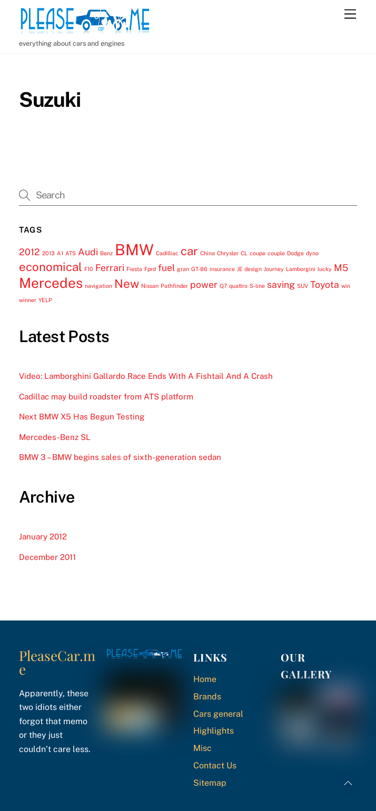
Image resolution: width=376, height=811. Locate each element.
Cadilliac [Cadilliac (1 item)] (167, 253)
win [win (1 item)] (345, 286)
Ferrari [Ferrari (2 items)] (109, 267)
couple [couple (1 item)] (276, 253)
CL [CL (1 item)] (244, 253)
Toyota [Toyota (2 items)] (324, 284)
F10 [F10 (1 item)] (88, 269)
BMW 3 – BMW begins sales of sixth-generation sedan (120, 457)
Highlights (213, 731)
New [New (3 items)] (126, 284)
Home (204, 679)
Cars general (218, 714)
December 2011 (47, 557)
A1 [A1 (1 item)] (60, 253)
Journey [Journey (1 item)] (274, 269)
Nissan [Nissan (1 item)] (150, 286)
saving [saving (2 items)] (281, 284)
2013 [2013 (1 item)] (48, 253)
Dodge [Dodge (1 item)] (295, 253)
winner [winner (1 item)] (27, 300)
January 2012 (43, 536)
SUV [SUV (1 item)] (302, 286)
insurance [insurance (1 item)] (222, 269)
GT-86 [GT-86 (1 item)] (199, 269)
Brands (207, 697)
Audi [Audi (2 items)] (88, 251)
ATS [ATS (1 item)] (70, 253)
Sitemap (209, 783)
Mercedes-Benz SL (55, 437)
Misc (202, 748)
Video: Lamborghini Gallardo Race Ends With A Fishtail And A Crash (146, 376)
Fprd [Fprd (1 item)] (150, 269)
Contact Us (214, 765)
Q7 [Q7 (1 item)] (223, 286)
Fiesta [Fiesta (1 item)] (134, 269)
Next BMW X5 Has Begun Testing (81, 416)
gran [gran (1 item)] (183, 269)
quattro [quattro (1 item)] (238, 286)
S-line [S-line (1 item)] (257, 286)
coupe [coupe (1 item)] (257, 253)
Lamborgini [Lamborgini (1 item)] (300, 269)
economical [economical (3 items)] (50, 267)
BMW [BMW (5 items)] (134, 250)
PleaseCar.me (57, 662)
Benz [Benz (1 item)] (106, 253)
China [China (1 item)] (207, 253)
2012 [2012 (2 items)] (29, 251)
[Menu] (350, 14)
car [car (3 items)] (189, 251)
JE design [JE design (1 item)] (249, 269)
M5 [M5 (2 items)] (341, 267)
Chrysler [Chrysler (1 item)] (228, 253)
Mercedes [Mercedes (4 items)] (51, 283)
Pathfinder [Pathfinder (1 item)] (174, 286)
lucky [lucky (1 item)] (325, 269)
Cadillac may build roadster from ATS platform (106, 396)
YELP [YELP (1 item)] (45, 300)
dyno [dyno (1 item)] (312, 253)
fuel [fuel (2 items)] (166, 267)
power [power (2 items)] (203, 284)
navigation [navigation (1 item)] (98, 286)
